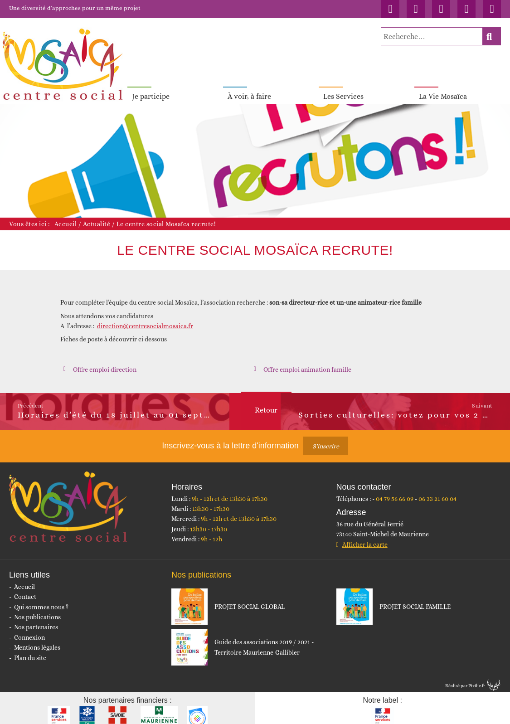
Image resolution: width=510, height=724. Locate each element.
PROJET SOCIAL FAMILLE (415, 599)
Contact (25, 589)
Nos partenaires (36, 620)
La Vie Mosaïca (443, 89)
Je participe (151, 89)
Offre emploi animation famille (307, 362)
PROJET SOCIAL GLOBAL (249, 599)
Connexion (29, 630)
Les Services (343, 89)
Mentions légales (37, 640)
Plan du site (30, 651)
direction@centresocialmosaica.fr (145, 319)
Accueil (65, 217)
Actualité (97, 217)
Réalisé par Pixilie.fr (465, 678)
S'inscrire (325, 439)
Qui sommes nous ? (41, 600)
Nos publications (37, 610)
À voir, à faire (249, 89)
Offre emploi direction (104, 362)
